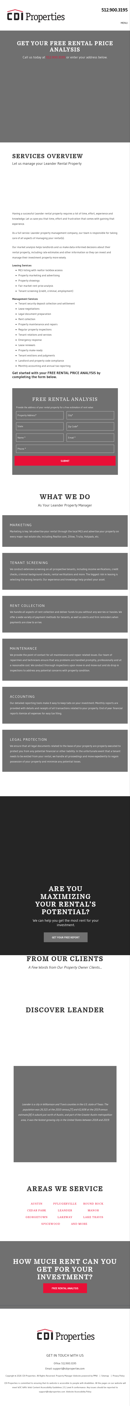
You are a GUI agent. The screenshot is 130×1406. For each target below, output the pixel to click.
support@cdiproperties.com (69, 1368)
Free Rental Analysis (65, 1288)
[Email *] (90, 438)
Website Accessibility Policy (78, 1391)
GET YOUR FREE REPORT (66, 937)
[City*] (90, 415)
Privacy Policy (118, 1375)
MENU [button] (124, 22)
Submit (65, 460)
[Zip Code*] (90, 426)
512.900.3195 (114, 10)
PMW (95, 1375)
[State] (40, 426)
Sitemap (105, 1375)
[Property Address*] (40, 415)
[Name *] (40, 438)
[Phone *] (65, 449)
